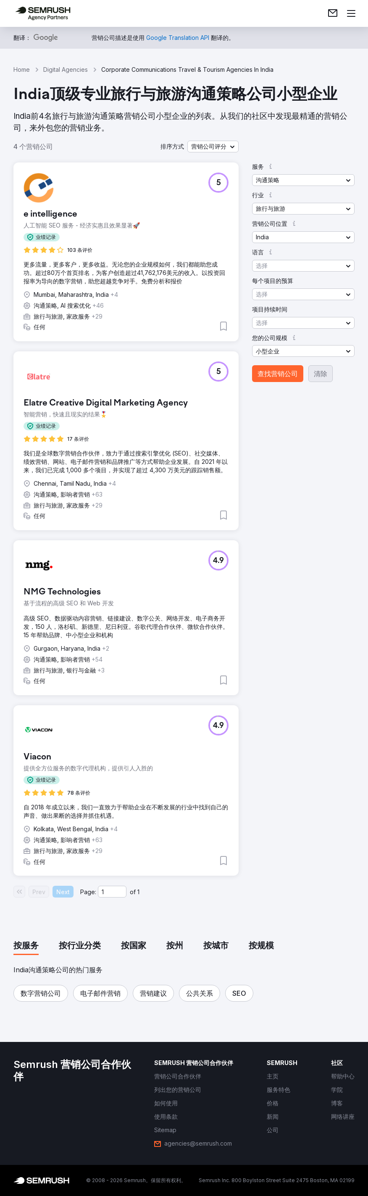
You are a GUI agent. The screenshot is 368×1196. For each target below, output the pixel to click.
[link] (333, 13)
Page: (88, 891)
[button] (213, 146)
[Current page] (112, 891)
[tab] (26, 946)
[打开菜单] (351, 13)
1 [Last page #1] (138, 891)
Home (21, 69)
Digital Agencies (65, 69)
